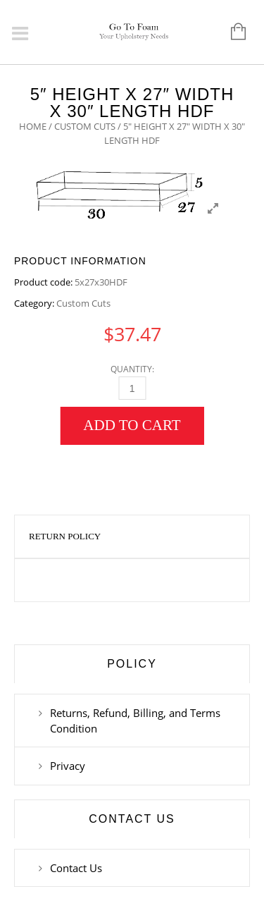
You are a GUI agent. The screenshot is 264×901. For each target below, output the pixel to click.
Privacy (67, 766)
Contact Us (76, 868)
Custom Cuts (84, 126)
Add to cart (131, 425)
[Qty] (132, 388)
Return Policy (65, 536)
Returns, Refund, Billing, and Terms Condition (135, 720)
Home (32, 126)
